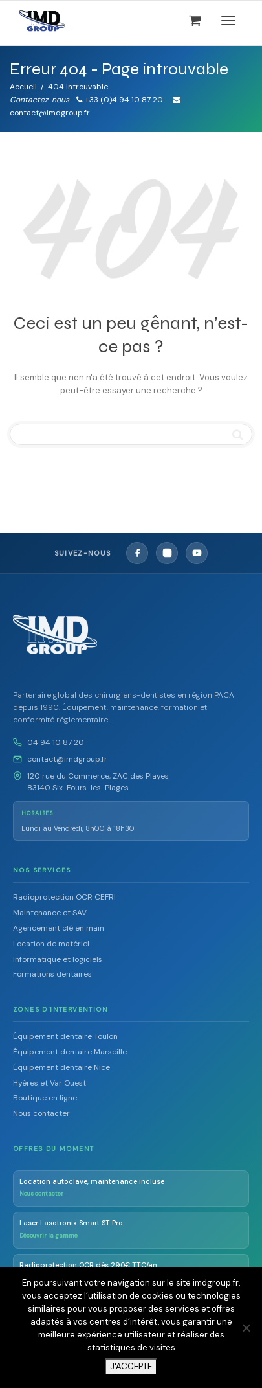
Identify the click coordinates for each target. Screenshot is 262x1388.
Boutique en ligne (45, 1098)
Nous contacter (41, 1113)
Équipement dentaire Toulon (65, 1036)
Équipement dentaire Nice (61, 1067)
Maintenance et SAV (50, 912)
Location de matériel (51, 944)
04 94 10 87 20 (55, 742)
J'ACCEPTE (131, 1366)
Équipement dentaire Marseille (70, 1052)
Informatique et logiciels (57, 959)
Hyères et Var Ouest (49, 1083)
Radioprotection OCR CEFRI (64, 897)
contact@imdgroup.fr (67, 759)
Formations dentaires (52, 974)
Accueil (23, 87)
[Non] (245, 1327)
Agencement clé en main (58, 928)
